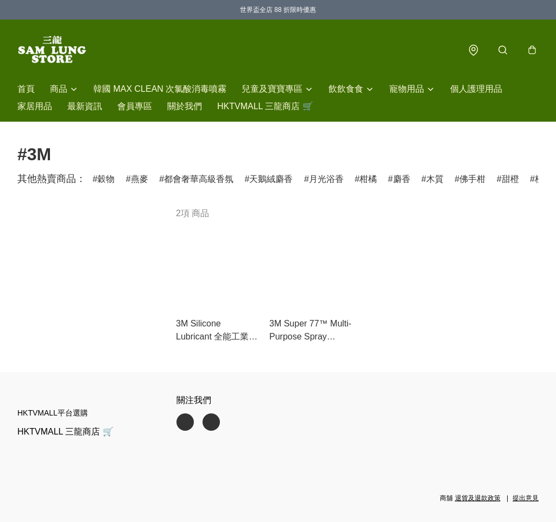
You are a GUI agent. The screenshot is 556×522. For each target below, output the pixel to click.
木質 (435, 179)
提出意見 (526, 498)
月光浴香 (326, 179)
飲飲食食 (345, 88)
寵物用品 (406, 88)
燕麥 (139, 179)
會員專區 (134, 106)
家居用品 (34, 106)
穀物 (106, 179)
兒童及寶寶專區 (272, 88)
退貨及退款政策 (478, 498)
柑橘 (368, 179)
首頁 (26, 88)
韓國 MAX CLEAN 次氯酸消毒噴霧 (159, 88)
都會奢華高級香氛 (198, 179)
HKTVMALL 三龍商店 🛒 (265, 106)
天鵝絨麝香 (271, 179)
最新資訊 (84, 106)
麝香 (401, 179)
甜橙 (510, 179)
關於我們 (184, 106)
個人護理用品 (476, 88)
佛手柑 (472, 179)
